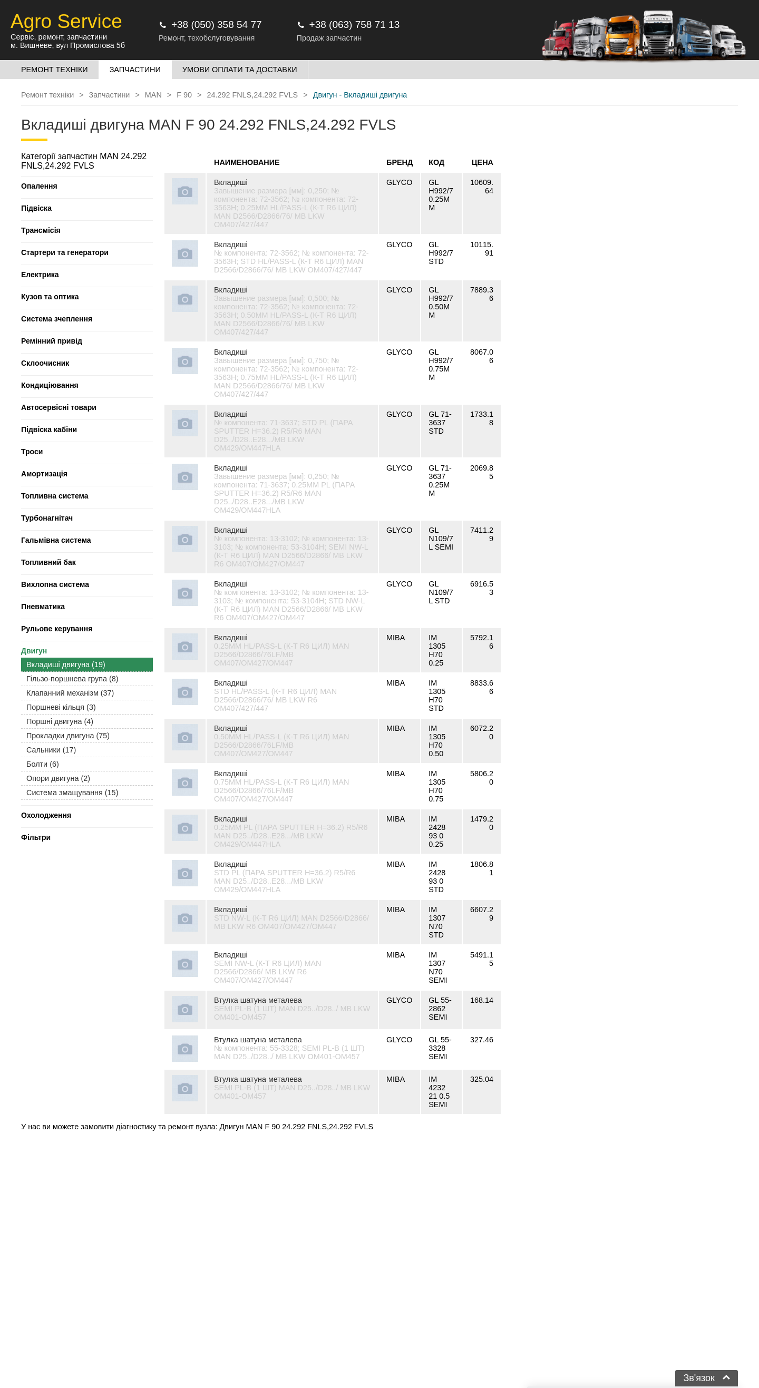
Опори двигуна (58, 778)
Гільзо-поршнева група (72, 679)
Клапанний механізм (70, 693)
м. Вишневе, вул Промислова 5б (68, 45)
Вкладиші (231, 182)
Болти (42, 764)
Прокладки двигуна (68, 735)
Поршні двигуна (59, 721)
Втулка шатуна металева (258, 1000)
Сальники (51, 750)
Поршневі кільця (61, 707)
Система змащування (72, 792)
